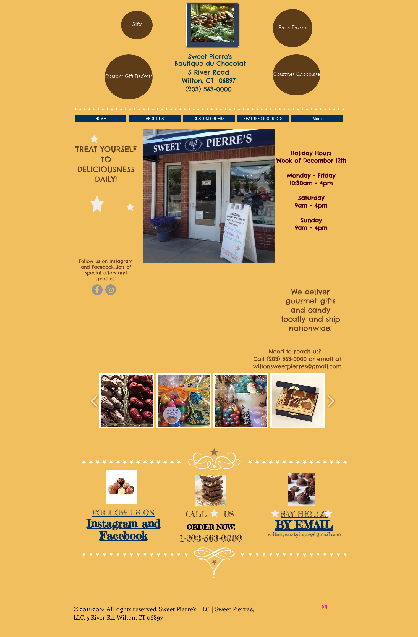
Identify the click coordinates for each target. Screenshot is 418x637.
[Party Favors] (292, 28)
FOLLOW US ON (123, 512)
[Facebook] (97, 289)
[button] (296, 74)
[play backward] (94, 400)
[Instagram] (110, 289)
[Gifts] (137, 25)
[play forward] (331, 400)
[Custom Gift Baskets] (129, 76)
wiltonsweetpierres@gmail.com (297, 366)
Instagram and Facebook (123, 529)
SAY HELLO (304, 514)
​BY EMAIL (304, 525)
